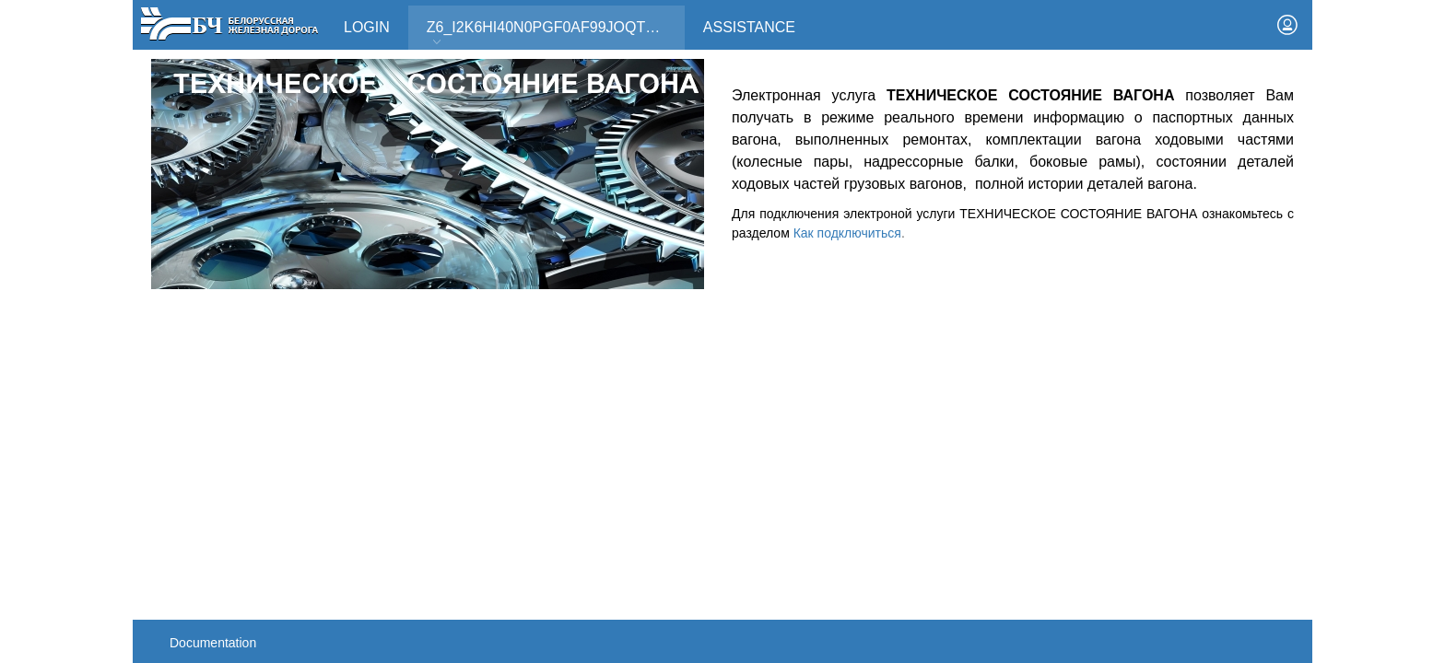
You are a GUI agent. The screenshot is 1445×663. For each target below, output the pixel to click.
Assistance (749, 27)
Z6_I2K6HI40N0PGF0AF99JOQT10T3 (553, 33)
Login (367, 27)
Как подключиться (847, 233)
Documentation (213, 642)
